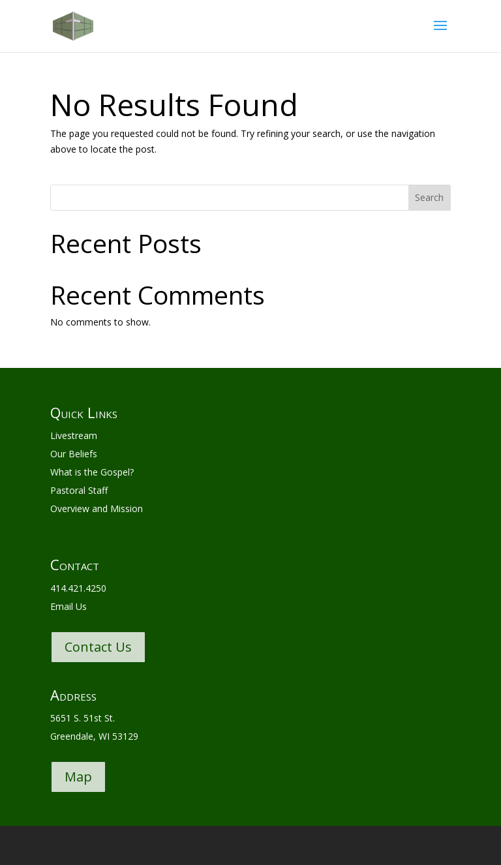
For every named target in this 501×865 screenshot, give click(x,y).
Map (78, 776)
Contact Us (98, 647)
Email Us (68, 606)
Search (429, 197)
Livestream (73, 435)
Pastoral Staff (79, 490)
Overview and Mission (96, 508)
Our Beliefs (73, 454)
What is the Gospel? (92, 472)
